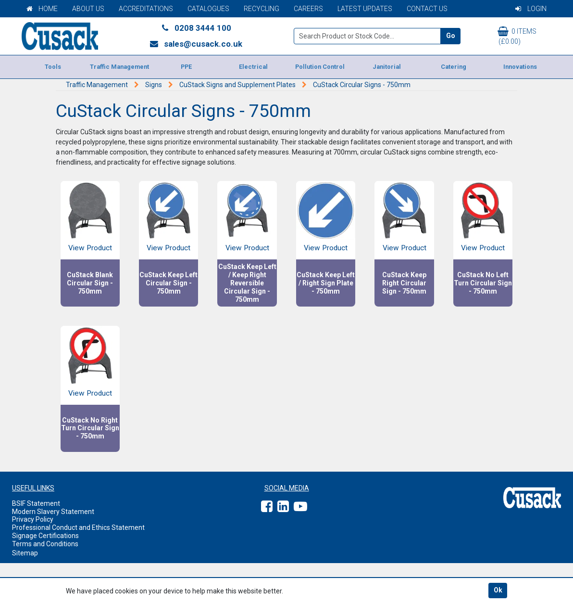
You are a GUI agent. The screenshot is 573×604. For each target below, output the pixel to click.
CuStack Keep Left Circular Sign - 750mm (168, 283)
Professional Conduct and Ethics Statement (78, 527)
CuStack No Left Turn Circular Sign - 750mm (483, 283)
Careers (308, 9)
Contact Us (427, 9)
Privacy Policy (32, 519)
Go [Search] (450, 35)
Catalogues (208, 9)
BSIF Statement (36, 503)
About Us (88, 9)
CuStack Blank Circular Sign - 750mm (90, 283)
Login (531, 9)
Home (42, 9)
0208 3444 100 (195, 28)
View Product (90, 248)
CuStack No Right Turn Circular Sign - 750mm (90, 428)
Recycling (261, 9)
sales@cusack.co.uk (195, 44)
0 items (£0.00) (517, 35)
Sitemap (25, 553)
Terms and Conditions (45, 544)
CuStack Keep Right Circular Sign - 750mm (404, 283)
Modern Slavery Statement (53, 511)
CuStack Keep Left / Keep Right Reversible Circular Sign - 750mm (247, 283)
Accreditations (146, 9)
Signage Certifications (45, 536)
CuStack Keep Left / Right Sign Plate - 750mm (326, 283)
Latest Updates (364, 9)
